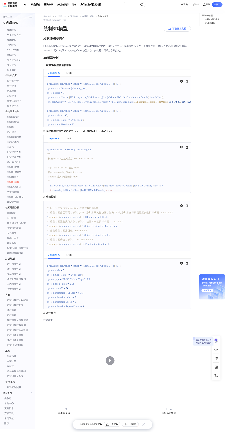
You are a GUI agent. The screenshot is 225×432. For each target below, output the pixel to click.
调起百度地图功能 (16, 371)
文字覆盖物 (13, 192)
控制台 (196, 4)
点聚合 (10, 147)
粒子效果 (11, 70)
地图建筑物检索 (15, 253)
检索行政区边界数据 (17, 248)
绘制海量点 (13, 177)
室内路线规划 (14, 284)
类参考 (7, 398)
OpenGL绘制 (13, 162)
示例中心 (9, 403)
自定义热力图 (14, 152)
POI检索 (11, 213)
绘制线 (10, 127)
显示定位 (11, 40)
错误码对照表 (14, 387)
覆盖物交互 (13, 106)
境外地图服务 (14, 60)
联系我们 (185, 4)
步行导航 (11, 315)
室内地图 (11, 45)
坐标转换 (11, 356)
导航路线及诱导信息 (17, 320)
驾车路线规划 (14, 274)
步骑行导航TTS (15, 305)
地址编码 (11, 243)
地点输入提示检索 (16, 223)
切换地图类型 (14, 35)
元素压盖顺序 (14, 101)
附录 (6, 423)
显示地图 (11, 30)
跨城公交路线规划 (16, 279)
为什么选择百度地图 (90, 4)
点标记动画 (13, 142)
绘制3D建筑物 (14, 172)
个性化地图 (13, 50)
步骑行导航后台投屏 (17, 330)
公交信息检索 (14, 228)
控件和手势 (13, 81)
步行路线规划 (14, 264)
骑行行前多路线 (15, 340)
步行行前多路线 (15, 335)
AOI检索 (11, 218)
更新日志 (9, 408)
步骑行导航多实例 (16, 325)
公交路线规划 (14, 289)
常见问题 (9, 418)
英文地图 (11, 65)
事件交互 (11, 86)
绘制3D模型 (13, 182)
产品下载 (9, 413)
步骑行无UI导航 (15, 345)
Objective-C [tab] (54, 73)
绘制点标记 (13, 122)
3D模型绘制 (210, 23)
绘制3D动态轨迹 (15, 197)
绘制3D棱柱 (13, 167)
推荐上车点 (13, 238)
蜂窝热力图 (13, 202)
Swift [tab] (68, 73)
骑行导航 (11, 310)
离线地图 (11, 55)
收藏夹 (10, 366)
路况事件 (11, 91)
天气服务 (11, 233)
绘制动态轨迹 (14, 187)
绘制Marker (13, 117)
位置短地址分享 (15, 376)
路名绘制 (11, 132)
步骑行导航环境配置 (17, 300)
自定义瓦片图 (14, 157)
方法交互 (11, 96)
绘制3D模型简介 (212, 19)
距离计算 (11, 361)
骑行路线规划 (14, 269)
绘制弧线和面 (14, 137)
